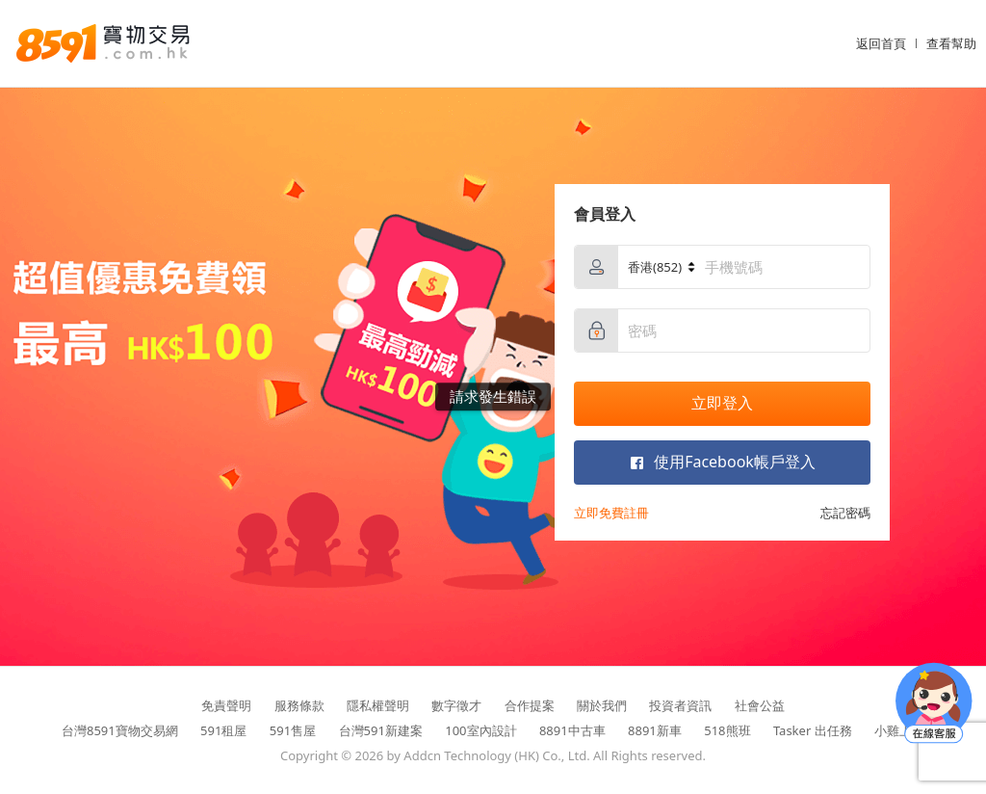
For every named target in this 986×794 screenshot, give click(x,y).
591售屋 (293, 730)
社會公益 (760, 705)
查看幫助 (951, 43)
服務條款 (299, 705)
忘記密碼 (845, 512)
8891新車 (655, 730)
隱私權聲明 (378, 705)
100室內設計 (480, 730)
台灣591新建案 (381, 730)
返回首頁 (881, 43)
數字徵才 (456, 705)
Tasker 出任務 (812, 730)
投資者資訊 (680, 705)
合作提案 (530, 705)
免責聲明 (226, 705)
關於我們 (602, 705)
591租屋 (223, 730)
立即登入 (722, 402)
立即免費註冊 (611, 512)
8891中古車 (572, 730)
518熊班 (727, 730)
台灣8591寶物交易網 (120, 730)
